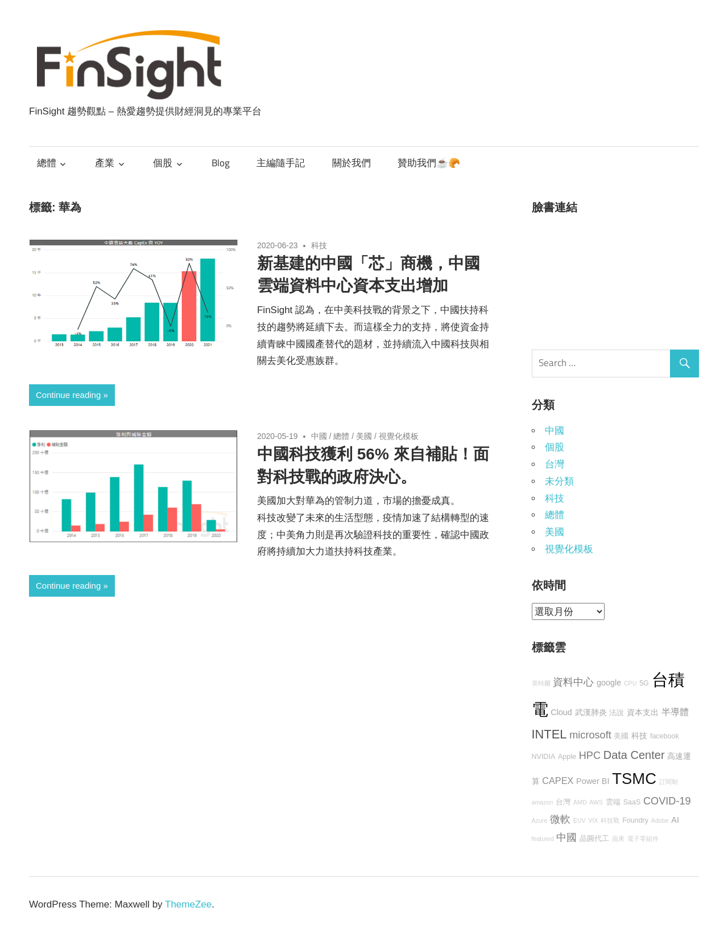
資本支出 (643, 712)
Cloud (561, 712)
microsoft (590, 735)
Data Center (634, 755)
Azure (540, 820)
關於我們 (351, 162)
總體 (46, 162)
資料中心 (573, 682)
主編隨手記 (281, 162)
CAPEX (557, 780)
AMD (580, 802)
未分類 (559, 481)
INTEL (549, 734)
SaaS (632, 802)
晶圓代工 (594, 839)
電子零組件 (643, 838)
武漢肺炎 (591, 712)
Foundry (635, 820)
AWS (596, 802)
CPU (630, 683)
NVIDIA (544, 757)
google (609, 682)
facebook (664, 736)
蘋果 (618, 838)
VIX (593, 820)
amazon (542, 802)
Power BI (592, 781)
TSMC (634, 778)
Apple (567, 757)
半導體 (675, 712)
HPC (590, 755)
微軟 (560, 819)
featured (543, 838)
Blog (221, 162)
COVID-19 (667, 801)
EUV (579, 820)
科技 (319, 245)
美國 (364, 436)
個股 (162, 162)
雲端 (613, 802)
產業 (104, 162)
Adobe (660, 820)
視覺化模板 (399, 436)
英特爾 (541, 683)
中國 (319, 436)
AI (675, 819)
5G (644, 683)
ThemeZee (188, 904)
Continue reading (68, 395)
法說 (616, 713)
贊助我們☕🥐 (429, 162)
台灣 (554, 464)
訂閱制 (668, 781)
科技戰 (610, 820)
